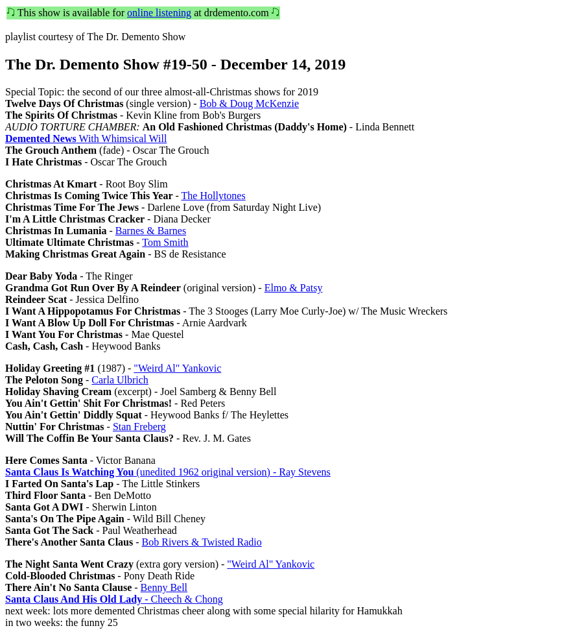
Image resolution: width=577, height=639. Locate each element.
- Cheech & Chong (114, 599)
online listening (159, 12)
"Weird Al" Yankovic (177, 368)
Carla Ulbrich (119, 379)
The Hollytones (214, 195)
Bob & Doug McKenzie (249, 103)
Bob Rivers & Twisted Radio (202, 542)
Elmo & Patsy (294, 287)
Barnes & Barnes (150, 230)
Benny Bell (164, 587)
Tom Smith (165, 242)
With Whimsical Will (86, 138)
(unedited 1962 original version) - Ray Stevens (168, 471)
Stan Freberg (139, 426)
